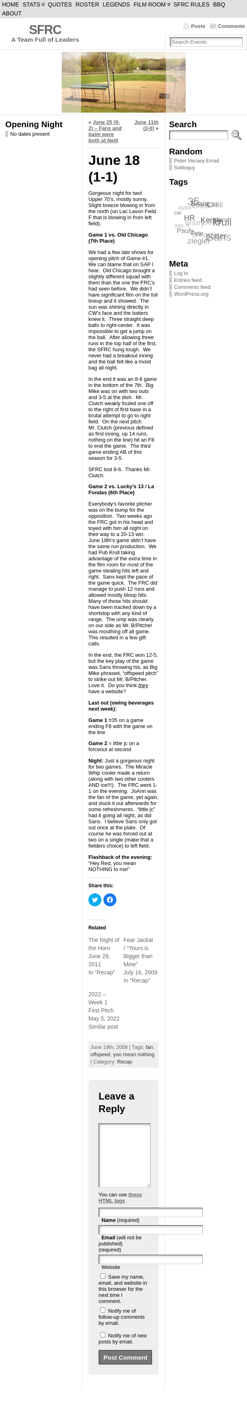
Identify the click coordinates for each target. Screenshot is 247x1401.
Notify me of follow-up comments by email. (122, 1329)
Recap (124, 1062)
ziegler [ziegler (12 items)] (198, 241)
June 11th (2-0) (146, 125)
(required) (120, 1232)
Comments (231, 26)
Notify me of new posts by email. (123, 1351)
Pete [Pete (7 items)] (197, 233)
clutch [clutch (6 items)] (184, 208)
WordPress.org (191, 294)
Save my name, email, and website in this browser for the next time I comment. (123, 1301)
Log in (181, 273)
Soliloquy (184, 167)
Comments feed (192, 287)
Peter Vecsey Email (196, 161)
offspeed (100, 1054)
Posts (198, 26)
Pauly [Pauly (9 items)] (185, 231)
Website (110, 1279)
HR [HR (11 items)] (190, 217)
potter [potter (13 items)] (216, 235)
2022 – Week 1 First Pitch (101, 1002)
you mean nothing (134, 1054)
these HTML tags (120, 1210)
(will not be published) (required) (120, 1256)
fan (149, 1047)
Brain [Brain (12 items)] (200, 203)
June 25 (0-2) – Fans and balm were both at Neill (105, 131)
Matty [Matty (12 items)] (194, 223)
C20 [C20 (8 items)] (212, 204)
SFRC (45, 30)
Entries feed (188, 280)
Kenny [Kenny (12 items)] (212, 219)
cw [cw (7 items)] (178, 212)
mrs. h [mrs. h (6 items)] (181, 225)
